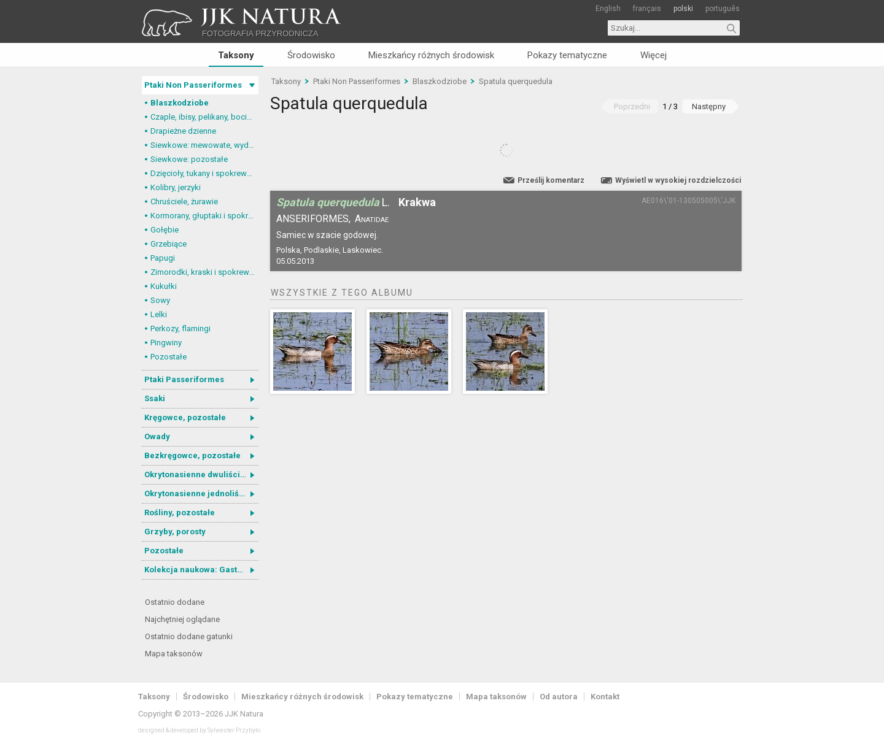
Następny (709, 106)
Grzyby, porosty (175, 531)
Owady (157, 436)
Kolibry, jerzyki (175, 187)
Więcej (653, 55)
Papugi (162, 258)
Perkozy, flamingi (180, 328)
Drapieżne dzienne (183, 131)
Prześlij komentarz (551, 180)
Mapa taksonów (174, 653)
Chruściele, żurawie (184, 201)
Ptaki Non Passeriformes (193, 85)
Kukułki (163, 286)
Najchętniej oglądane (182, 619)
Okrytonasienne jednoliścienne (201, 493)
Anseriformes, (313, 219)
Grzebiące (168, 243)
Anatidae (372, 219)
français (647, 8)
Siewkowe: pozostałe (189, 159)
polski (683, 8)
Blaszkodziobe (179, 102)
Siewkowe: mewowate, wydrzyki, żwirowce (204, 145)
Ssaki (154, 398)
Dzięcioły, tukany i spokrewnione (204, 173)
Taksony (236, 55)
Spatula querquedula (515, 81)
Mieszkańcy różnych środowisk (431, 55)
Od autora (559, 696)
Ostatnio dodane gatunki (189, 636)
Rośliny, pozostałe (179, 512)
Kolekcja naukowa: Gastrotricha (201, 569)
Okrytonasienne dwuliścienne (201, 474)
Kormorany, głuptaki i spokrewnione (204, 215)
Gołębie (164, 229)
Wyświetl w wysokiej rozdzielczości (678, 180)
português (722, 8)
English (608, 8)
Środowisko (311, 55)
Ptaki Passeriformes (184, 379)
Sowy (160, 300)
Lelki (158, 314)
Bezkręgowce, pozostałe (192, 455)
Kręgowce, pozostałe (185, 417)
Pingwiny (166, 342)
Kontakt (605, 696)
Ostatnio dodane (174, 602)
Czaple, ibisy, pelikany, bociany (204, 116)
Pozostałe (168, 356)
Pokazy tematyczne (567, 55)
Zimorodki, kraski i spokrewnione (204, 272)
